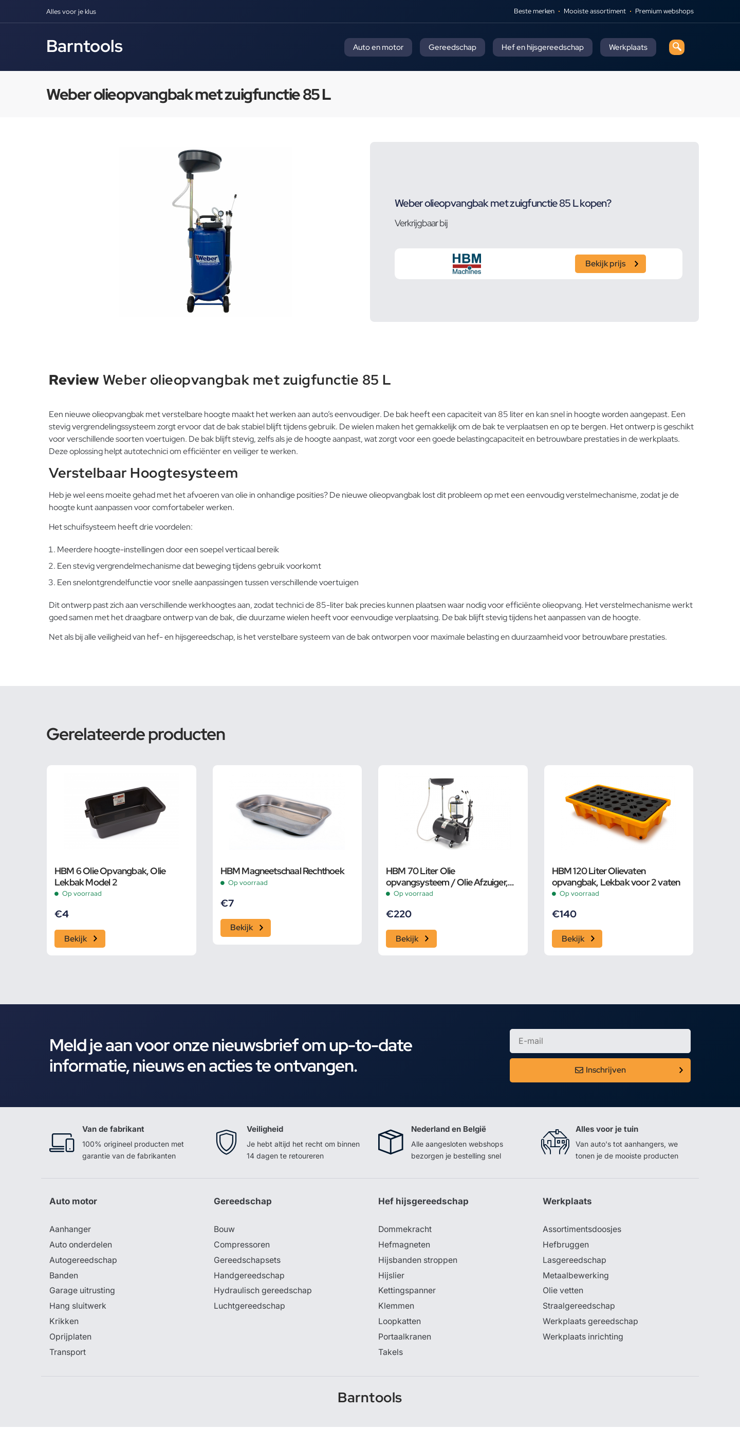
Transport (67, 1354)
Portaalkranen (405, 1338)
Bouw (224, 1230)
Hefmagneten (404, 1246)
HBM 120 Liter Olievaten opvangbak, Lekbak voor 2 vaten (616, 876)
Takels (390, 1354)
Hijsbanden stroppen (418, 1261)
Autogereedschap (83, 1261)
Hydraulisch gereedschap (263, 1292)
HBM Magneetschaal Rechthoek (282, 870)
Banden (63, 1277)
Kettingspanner (407, 1292)
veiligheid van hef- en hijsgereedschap (165, 636)
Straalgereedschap (579, 1308)
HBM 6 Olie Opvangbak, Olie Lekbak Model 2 (109, 876)
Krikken (64, 1323)
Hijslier (391, 1277)
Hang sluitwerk (78, 1308)
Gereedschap (452, 47)
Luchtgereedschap (249, 1308)
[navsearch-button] (676, 47)
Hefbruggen (566, 1246)
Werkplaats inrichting (583, 1338)
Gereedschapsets (247, 1261)
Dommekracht (405, 1230)
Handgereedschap (249, 1277)
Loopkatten (400, 1323)
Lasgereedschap (574, 1261)
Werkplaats (628, 47)
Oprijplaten (70, 1338)
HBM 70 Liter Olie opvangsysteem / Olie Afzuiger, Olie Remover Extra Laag (447, 876)
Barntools (84, 46)
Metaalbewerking (576, 1277)
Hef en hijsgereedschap (543, 47)
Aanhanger (70, 1230)
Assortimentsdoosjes (583, 1230)
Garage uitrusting (82, 1292)
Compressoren (242, 1246)
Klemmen (396, 1308)
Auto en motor (378, 47)
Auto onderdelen (81, 1246)
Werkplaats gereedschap (591, 1323)
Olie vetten (563, 1292)
